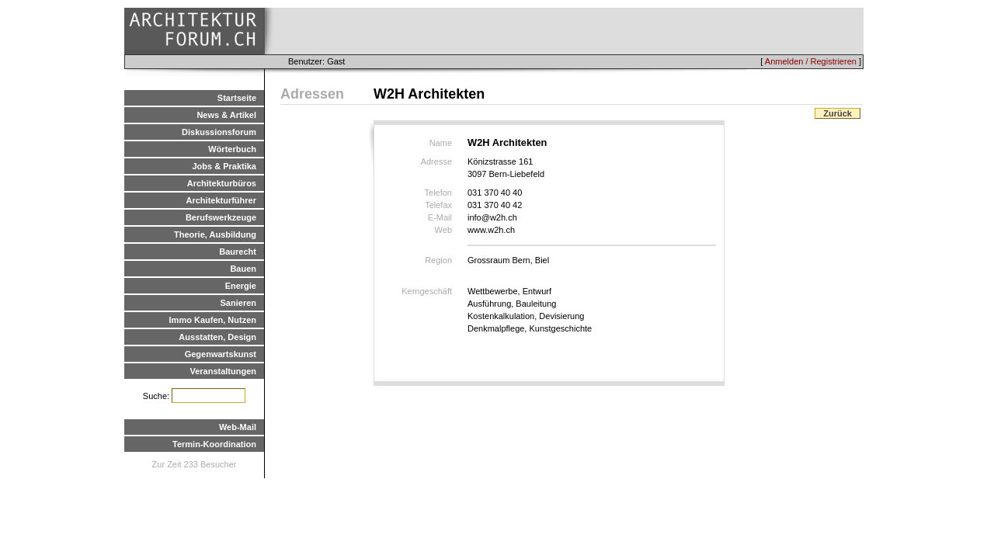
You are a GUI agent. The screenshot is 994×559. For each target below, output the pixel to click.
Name (440, 143)
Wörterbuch (232, 149)
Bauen (243, 268)
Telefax (438, 205)
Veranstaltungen (222, 371)
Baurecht (237, 251)
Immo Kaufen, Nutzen (212, 320)
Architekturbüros (221, 183)
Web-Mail (237, 427)
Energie (240, 285)
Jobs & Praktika (224, 166)
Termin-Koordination (214, 444)
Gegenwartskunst (220, 354)
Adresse (436, 161)
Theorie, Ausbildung (215, 234)
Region (438, 260)
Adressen (312, 94)
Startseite (236, 97)
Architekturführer (221, 200)
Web (443, 229)
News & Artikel (226, 115)
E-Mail (440, 217)
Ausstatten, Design (217, 337)
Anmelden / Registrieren (811, 61)
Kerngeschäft (426, 291)
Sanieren (238, 302)
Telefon (438, 192)
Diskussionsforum (219, 132)
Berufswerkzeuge (221, 217)
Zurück (837, 113)
